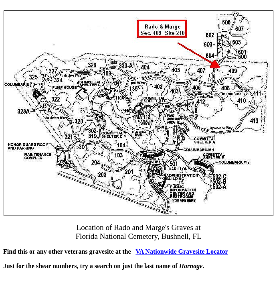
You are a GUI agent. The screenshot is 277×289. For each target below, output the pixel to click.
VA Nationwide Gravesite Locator (181, 251)
